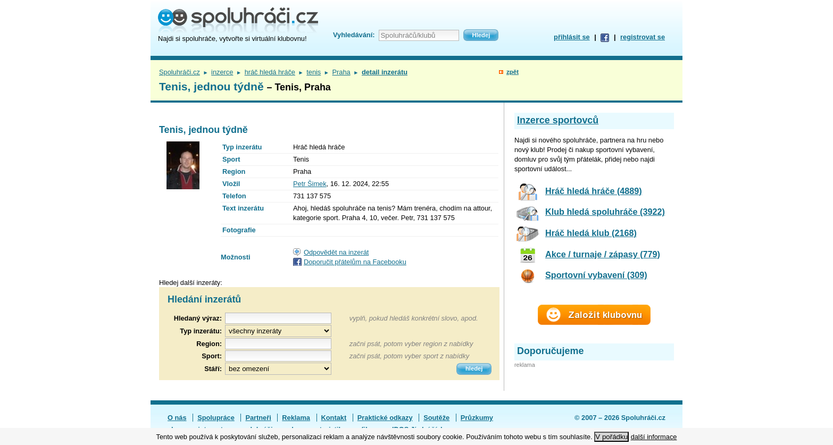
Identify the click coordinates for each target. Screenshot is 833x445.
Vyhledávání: (353, 35)
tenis (313, 72)
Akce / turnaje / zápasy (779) (602, 254)
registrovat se (642, 37)
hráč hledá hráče (270, 72)
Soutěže (436, 418)
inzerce (222, 72)
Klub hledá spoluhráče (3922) (605, 211)
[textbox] (278, 343)
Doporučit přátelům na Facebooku (355, 262)
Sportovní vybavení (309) (596, 275)
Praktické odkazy (385, 418)
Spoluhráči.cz (179, 72)
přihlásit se (572, 37)
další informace (654, 437)
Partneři (258, 418)
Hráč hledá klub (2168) (591, 233)
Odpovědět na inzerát (336, 252)
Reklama (296, 418)
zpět (512, 72)
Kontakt (334, 418)
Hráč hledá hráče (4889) (593, 191)
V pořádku (611, 437)
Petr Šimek (310, 184)
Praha (341, 72)
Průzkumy (477, 418)
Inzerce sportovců (557, 120)
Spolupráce (216, 418)
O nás (177, 418)
